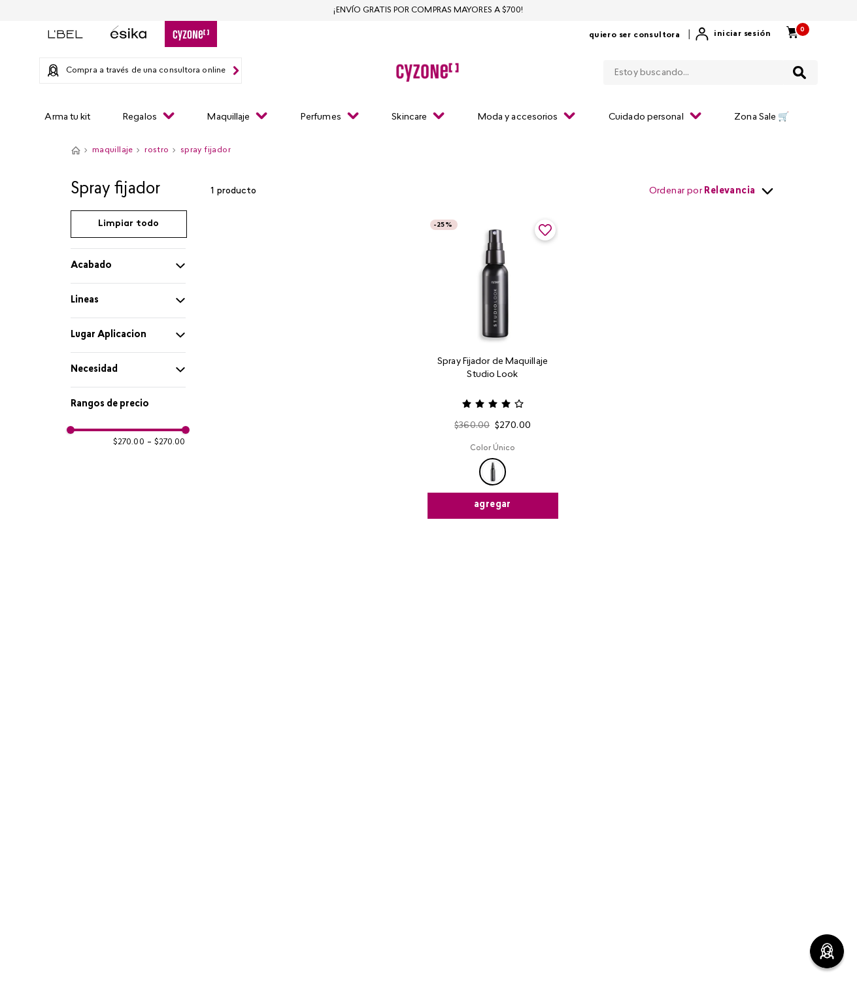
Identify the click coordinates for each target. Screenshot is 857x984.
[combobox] (710, 70)
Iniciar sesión (742, 34)
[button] (128, 266)
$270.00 (128, 442)
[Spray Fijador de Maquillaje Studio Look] (493, 368)
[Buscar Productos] (799, 72)
